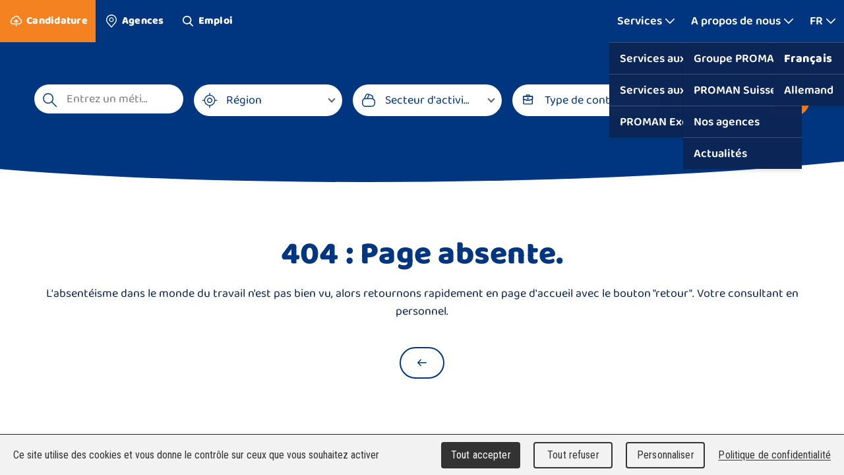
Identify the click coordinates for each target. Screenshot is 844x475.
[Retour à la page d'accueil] (422, 363)
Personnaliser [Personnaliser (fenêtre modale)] (665, 455)
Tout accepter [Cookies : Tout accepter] (481, 455)
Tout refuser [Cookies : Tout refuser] (573, 455)
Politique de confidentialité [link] (774, 455)
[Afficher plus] (646, 21)
